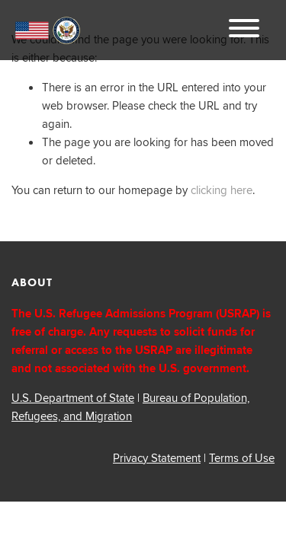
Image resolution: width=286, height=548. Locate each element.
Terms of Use (242, 458)
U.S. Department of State (72, 398)
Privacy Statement (157, 458)
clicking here (221, 190)
